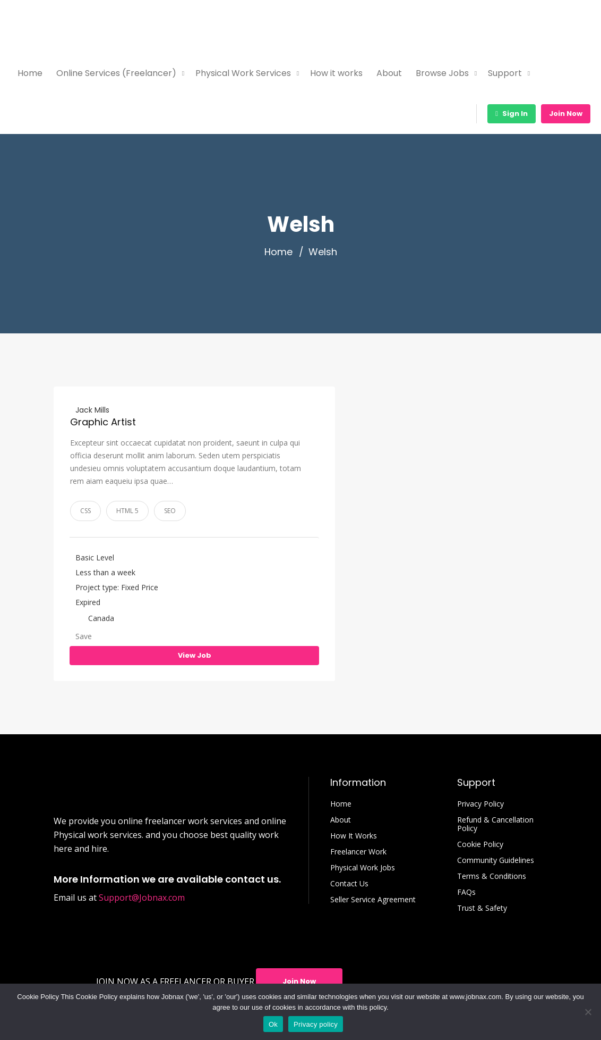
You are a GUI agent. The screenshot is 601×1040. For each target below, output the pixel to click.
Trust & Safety (482, 908)
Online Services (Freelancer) (116, 73)
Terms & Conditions (491, 876)
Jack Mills (92, 410)
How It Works (353, 836)
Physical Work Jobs (362, 867)
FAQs (466, 892)
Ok (273, 1024)
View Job (194, 655)
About (389, 73)
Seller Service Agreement (373, 899)
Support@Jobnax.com (142, 897)
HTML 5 (127, 510)
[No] (587, 1012)
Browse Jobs (442, 73)
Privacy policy (316, 1024)
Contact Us (349, 883)
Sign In (511, 113)
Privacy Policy (480, 804)
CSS (85, 510)
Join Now (565, 113)
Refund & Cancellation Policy (495, 824)
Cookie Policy (480, 844)
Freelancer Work (358, 852)
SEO (170, 510)
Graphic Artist (103, 422)
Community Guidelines (495, 860)
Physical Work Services (243, 73)
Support (505, 73)
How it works (336, 73)
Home (30, 73)
